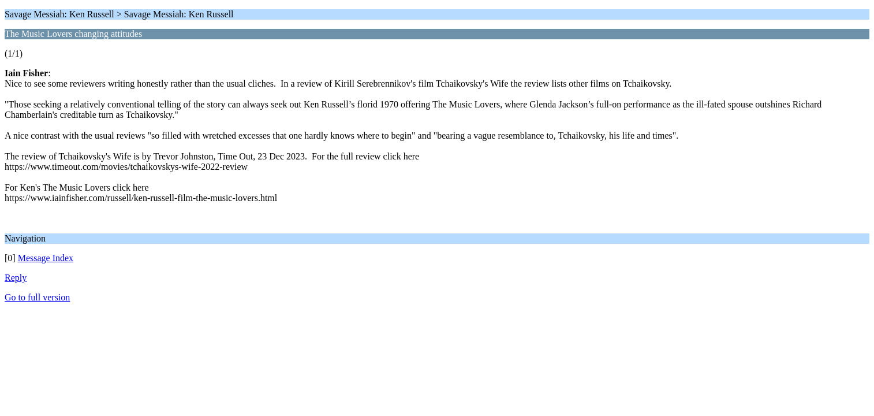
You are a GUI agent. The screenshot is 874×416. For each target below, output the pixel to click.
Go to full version (37, 297)
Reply (16, 278)
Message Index (45, 258)
